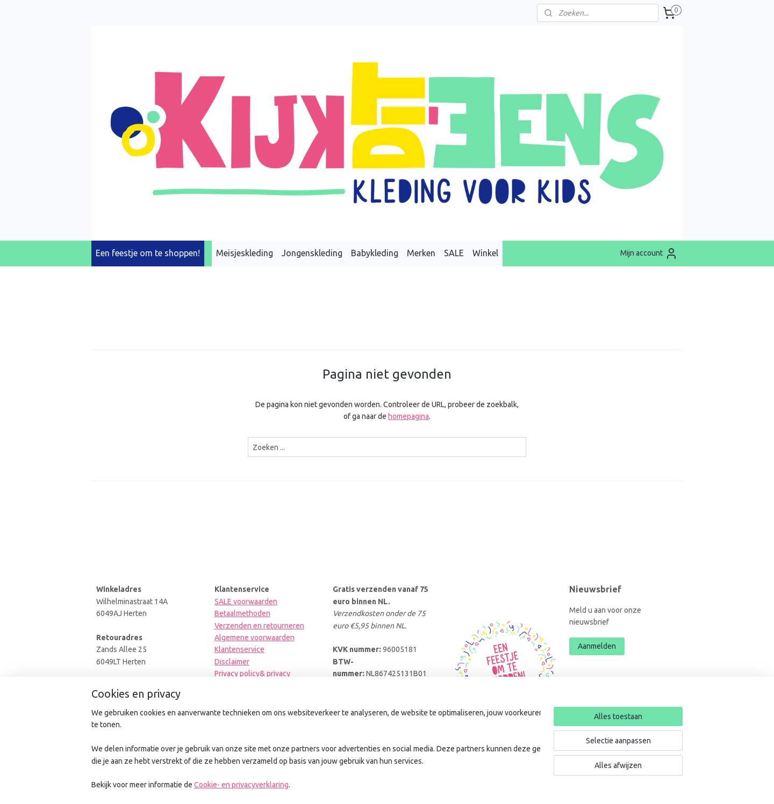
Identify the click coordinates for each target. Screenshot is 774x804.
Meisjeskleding (244, 253)
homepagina (408, 416)
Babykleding (374, 253)
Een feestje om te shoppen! (148, 253)
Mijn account (649, 253)
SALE (454, 253)
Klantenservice (239, 649)
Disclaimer (231, 661)
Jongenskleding (312, 253)
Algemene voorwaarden (254, 637)
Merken (421, 253)
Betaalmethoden (242, 613)
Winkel (485, 253)
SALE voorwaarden (245, 601)
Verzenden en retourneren (259, 625)
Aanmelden (597, 646)
